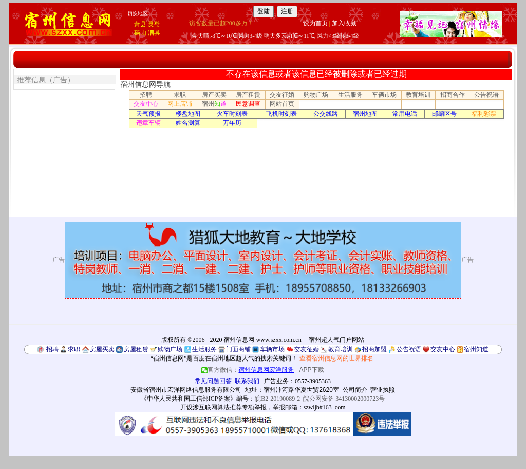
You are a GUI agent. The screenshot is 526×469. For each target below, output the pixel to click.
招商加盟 (374, 349)
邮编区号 (444, 113)
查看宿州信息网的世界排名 (336, 358)
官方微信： (248, 369)
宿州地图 (365, 113)
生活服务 (350, 94)
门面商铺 (238, 349)
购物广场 (316, 94)
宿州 (214, 103)
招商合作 (452, 94)
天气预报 (148, 113)
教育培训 (418, 94)
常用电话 (404, 113)
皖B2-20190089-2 (277, 398)
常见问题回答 (213, 381)
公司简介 (355, 389)
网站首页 (282, 103)
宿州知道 (476, 349)
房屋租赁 (136, 349)
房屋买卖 (102, 349)
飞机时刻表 (281, 113)
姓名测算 (188, 123)
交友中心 (146, 103)
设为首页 (315, 23)
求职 (180, 94)
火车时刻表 (232, 113)
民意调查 (248, 103)
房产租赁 (248, 94)
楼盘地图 (188, 113)
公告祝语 (486, 94)
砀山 (140, 33)
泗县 (154, 33)
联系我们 (247, 381)
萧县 (140, 24)
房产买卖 (214, 94)
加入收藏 (344, 23)
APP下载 (311, 369)
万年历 (232, 123)
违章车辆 (148, 123)
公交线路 (325, 113)
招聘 (146, 94)
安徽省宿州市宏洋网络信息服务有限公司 (185, 389)
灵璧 (154, 24)
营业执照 (382, 389)
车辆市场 (384, 94)
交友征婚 (282, 94)
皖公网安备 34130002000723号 (344, 398)
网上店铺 (179, 103)
